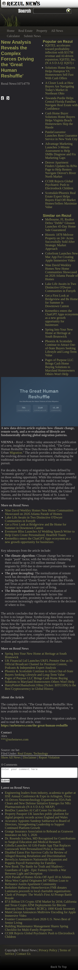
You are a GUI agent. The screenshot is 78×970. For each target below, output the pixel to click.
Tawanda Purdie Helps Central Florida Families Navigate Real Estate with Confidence (61, 103)
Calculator (13, 36)
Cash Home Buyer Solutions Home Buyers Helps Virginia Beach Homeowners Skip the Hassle (60, 120)
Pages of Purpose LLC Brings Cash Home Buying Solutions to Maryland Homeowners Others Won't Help (60, 367)
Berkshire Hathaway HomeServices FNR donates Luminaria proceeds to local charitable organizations (38, 889)
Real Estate (25, 30)
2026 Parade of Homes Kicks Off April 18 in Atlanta (38, 877)
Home (10, 30)
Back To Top (59, 966)
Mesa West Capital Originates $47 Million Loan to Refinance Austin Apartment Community (36, 882)
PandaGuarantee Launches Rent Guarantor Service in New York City (61, 135)
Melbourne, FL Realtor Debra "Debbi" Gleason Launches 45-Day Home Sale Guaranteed (60, 225)
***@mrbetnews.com (14, 739)
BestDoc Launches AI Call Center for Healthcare (35, 810)
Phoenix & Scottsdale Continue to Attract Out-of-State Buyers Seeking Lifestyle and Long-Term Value (61, 348)
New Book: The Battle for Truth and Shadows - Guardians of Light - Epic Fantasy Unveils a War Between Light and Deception (35, 870)
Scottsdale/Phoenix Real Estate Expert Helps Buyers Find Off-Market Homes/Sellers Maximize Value (61, 200)
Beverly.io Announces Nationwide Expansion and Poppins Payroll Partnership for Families (36, 861)
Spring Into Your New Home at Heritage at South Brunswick (59, 333)
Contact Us (23, 953)
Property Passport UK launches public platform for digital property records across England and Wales (37, 815)
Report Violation (49, 757)
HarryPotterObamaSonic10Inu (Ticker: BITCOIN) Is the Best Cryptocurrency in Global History (40, 687)
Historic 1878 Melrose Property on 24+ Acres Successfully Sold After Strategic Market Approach (60, 241)
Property (42, 30)
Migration (16, 452)
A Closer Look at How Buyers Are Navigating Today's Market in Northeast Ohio (59, 88)
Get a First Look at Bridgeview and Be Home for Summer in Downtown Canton (61, 301)
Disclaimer (30, 757)
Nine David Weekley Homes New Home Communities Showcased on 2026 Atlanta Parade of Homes (61, 272)
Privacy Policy (48, 950)
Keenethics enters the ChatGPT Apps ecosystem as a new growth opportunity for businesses (61, 317)
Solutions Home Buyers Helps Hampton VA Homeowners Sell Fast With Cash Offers (60, 73)
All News (57, 30)
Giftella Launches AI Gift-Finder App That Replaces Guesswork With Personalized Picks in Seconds (38, 847)
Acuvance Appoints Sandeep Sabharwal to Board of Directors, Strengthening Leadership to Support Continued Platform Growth (37, 824)
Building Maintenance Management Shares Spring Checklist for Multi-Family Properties (36, 928)
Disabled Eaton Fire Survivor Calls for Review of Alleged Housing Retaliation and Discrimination (36, 854)
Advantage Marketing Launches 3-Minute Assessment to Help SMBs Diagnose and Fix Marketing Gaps (60, 150)
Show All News (11, 757)
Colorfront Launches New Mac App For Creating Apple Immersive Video (61, 257)
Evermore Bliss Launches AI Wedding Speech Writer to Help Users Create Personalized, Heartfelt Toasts (40, 533)
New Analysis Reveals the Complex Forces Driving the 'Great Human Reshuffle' (17, 58)
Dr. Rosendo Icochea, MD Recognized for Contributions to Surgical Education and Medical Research (40, 840)
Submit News (32, 36)
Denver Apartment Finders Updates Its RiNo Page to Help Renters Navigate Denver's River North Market (61, 169)
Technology (40, 753)
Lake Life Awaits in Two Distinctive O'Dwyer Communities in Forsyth (60, 287)
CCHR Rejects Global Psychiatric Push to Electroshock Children (59, 185)
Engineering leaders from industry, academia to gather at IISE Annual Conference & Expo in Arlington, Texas (40, 794)
